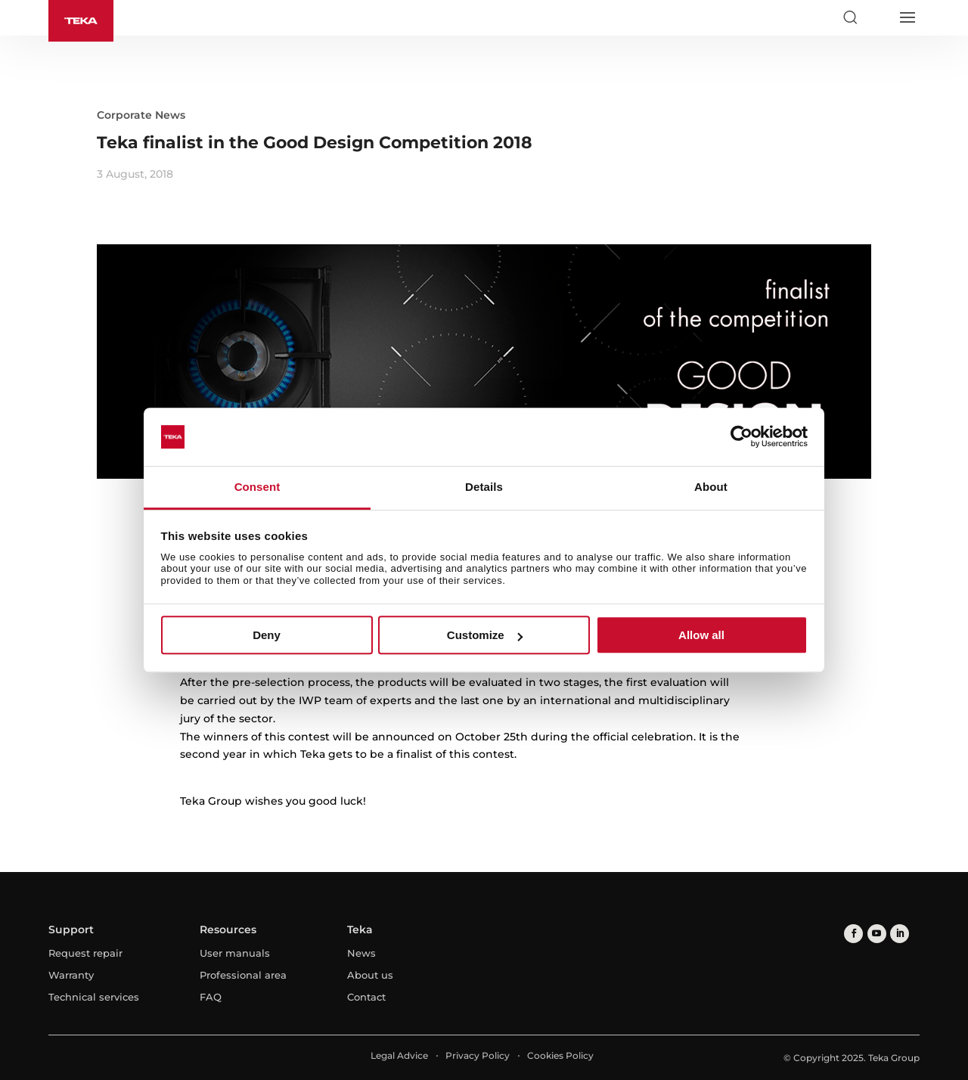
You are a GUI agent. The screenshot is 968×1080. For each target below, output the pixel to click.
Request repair (85, 953)
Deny (267, 634)
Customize (485, 634)
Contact (366, 997)
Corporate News (141, 115)
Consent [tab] (257, 486)
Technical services (93, 997)
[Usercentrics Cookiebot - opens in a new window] (741, 437)
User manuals (235, 953)
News (361, 953)
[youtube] (876, 933)
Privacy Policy (477, 1055)
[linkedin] (898, 933)
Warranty (71, 975)
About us (370, 975)
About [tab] (711, 486)
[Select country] (878, 17)
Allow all (701, 634)
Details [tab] (484, 486)
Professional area (243, 975)
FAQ (211, 997)
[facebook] (853, 933)
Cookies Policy (560, 1055)
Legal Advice (399, 1055)
